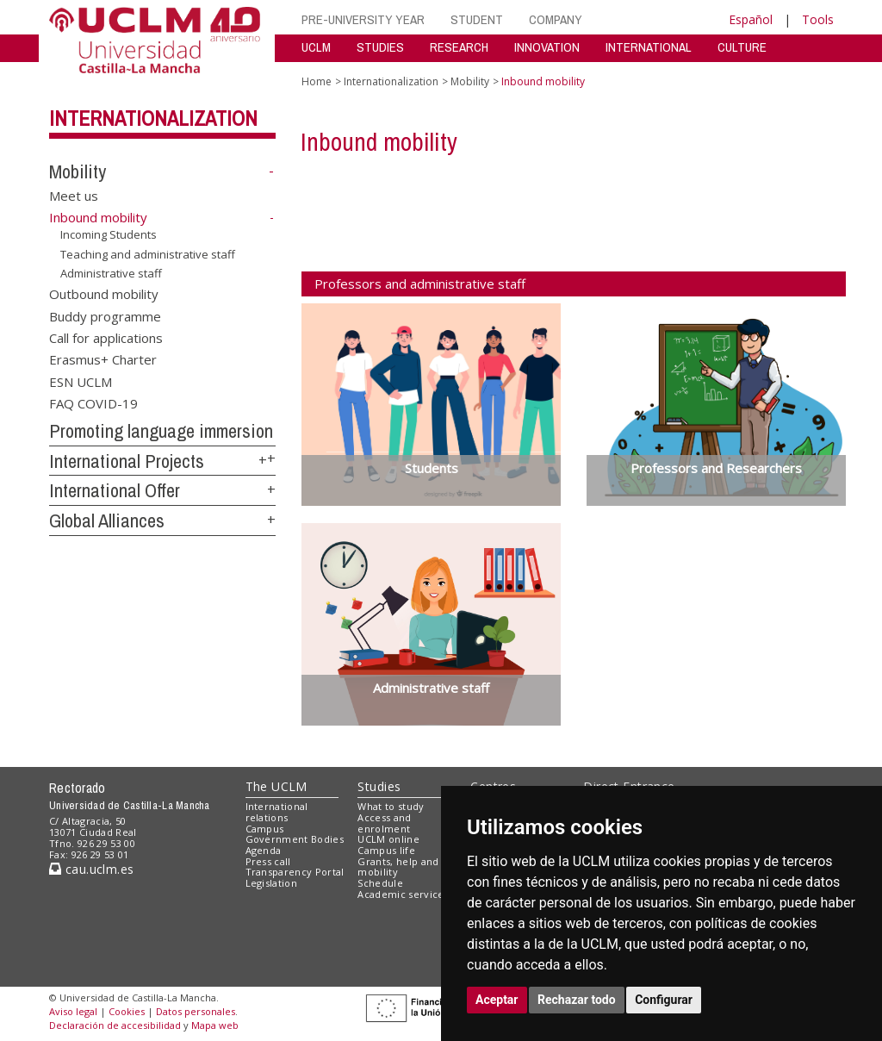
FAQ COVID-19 (93, 403)
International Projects (126, 461)
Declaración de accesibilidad (115, 1025)
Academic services (403, 894)
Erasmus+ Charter (103, 359)
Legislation (271, 882)
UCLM (316, 47)
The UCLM (276, 786)
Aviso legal (73, 1011)
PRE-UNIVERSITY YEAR (363, 19)
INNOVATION (547, 47)
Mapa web (215, 1025)
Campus (264, 828)
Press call (268, 861)
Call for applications (106, 337)
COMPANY (555, 19)
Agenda (263, 850)
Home (316, 81)
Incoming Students (108, 234)
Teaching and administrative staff (147, 253)
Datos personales (195, 1011)
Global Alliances (107, 520)
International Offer (114, 490)
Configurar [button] (664, 1000)
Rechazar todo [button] (576, 1000)
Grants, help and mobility (397, 867)
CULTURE (742, 47)
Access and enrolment (384, 823)
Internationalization (153, 118)
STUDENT (476, 19)
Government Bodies (295, 838)
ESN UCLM (80, 381)
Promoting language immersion (161, 431)
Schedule (380, 882)
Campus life (386, 850)
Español (751, 19)
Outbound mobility (103, 293)
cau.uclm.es (91, 869)
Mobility (77, 171)
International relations (276, 812)
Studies (379, 786)
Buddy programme (105, 315)
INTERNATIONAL (649, 47)
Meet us (73, 194)
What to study (390, 806)
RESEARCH (459, 47)
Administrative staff (111, 273)
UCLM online (388, 838)
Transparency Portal (295, 871)
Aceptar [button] (497, 1000)
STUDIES (380, 47)
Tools (818, 19)
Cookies (127, 1011)
